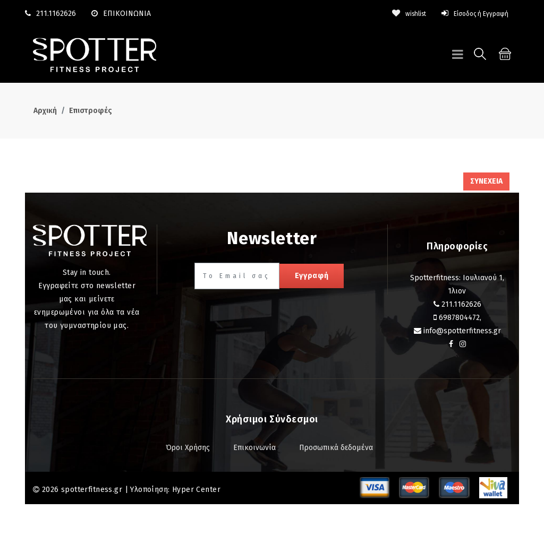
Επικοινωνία (254, 447)
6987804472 (459, 317)
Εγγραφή (312, 275)
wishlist (394, 13)
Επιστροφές (90, 110)
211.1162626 (56, 13)
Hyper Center (196, 489)
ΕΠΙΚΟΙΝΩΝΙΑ (121, 13)
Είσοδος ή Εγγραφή (469, 13)
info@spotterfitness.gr (462, 330)
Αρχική (45, 110)
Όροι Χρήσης (188, 447)
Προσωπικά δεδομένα (336, 447)
